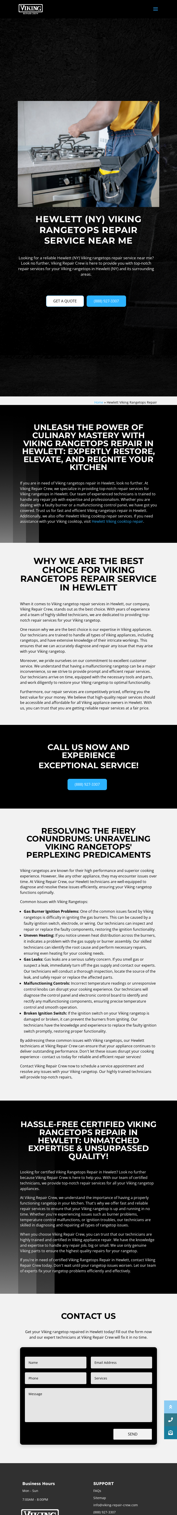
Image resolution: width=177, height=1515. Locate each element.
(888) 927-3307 (106, 301)
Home (98, 402)
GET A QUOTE (65, 301)
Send (133, 1434)
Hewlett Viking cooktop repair (117, 521)
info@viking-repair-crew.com (115, 1505)
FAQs (97, 1490)
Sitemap (99, 1498)
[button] (170, 1432)
